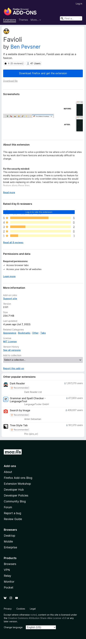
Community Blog (15, 501)
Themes (23, 19)
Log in (79, 3)
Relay (7, 575)
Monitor (9, 581)
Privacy (8, 608)
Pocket (8, 587)
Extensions (9, 19)
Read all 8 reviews (13, 242)
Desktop (9, 535)
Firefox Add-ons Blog (18, 477)
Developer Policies (16, 495)
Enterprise (10, 547)
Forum (8, 507)
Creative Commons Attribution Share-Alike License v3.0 (37, 618)
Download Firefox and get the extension (43, 73)
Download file (10, 80)
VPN (7, 569)
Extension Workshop (17, 483)
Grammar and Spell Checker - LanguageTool (28, 400)
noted (33, 614)
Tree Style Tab (19, 425)
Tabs (43, 333)
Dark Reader (17, 383)
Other (35, 333)
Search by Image (20, 410)
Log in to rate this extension (39, 212)
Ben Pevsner (25, 47)
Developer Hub (14, 489)
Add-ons (10, 466)
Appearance (9, 333)
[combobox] (71, 18)
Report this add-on (13, 368)
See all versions (12, 350)
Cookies (20, 608)
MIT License (10, 341)
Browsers (10, 564)
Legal (33, 608)
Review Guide (13, 519)
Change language (13, 627)
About (8, 472)
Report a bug (12, 513)
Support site (10, 298)
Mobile (8, 541)
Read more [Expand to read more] (9, 192)
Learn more (9, 276)
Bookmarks (24, 333)
